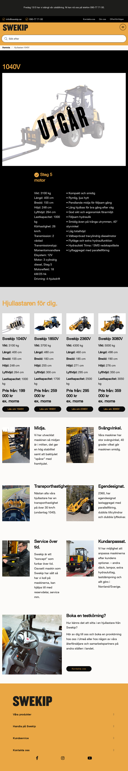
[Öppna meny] (123, 27)
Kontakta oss (89, 19)
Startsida (6, 47)
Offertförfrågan (117, 19)
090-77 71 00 (36, 19)
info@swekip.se (14, 19)
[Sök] (64, 38)
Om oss (102, 19)
